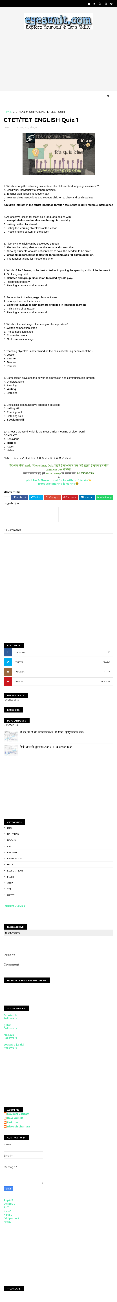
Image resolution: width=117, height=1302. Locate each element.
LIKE (108, 653)
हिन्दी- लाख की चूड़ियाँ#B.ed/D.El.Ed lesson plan (46, 747)
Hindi (10, 865)
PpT (6, 1208)
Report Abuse (14, 906)
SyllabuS (9, 1204)
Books (11, 840)
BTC (9, 828)
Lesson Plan (15, 871)
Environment (15, 859)
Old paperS (11, 1219)
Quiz (10, 883)
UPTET (10, 895)
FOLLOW (106, 663)
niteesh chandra (18, 1127)
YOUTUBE (19, 682)
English (12, 853)
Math (10, 877)
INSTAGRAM (20, 673)
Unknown (13, 1123)
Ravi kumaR (15, 1118)
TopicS (8, 1200)
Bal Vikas (13, 834)
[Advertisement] (58, 612)
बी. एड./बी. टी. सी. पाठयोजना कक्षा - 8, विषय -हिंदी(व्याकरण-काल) (52, 733)
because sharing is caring (56, 484)
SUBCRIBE (105, 682)
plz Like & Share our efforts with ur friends (57, 481)
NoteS (8, 1215)
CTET (16, 112)
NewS (8, 1211)
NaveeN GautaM (18, 1114)
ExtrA (7, 1222)
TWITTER (19, 663)
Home (7, 112)
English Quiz (27, 112)
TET (9, 889)
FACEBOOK (20, 653)
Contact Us (11, 725)
